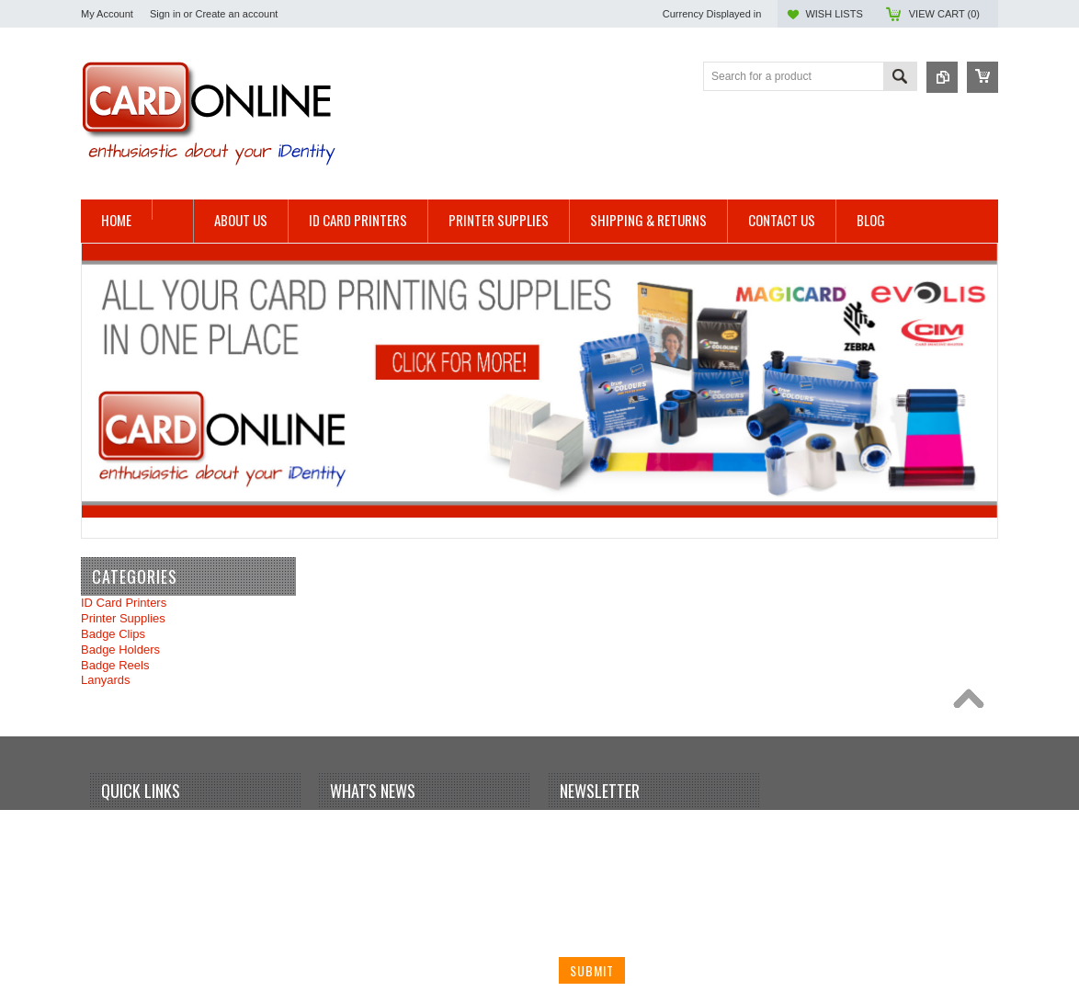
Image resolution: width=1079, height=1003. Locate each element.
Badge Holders (120, 649)
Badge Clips (113, 634)
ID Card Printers (123, 603)
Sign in (165, 13)
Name (575, 830)
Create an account (236, 13)
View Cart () (944, 13)
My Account (107, 13)
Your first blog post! (386, 826)
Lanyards (105, 680)
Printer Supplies (123, 618)
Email (574, 899)
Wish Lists (833, 13)
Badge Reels (115, 665)
